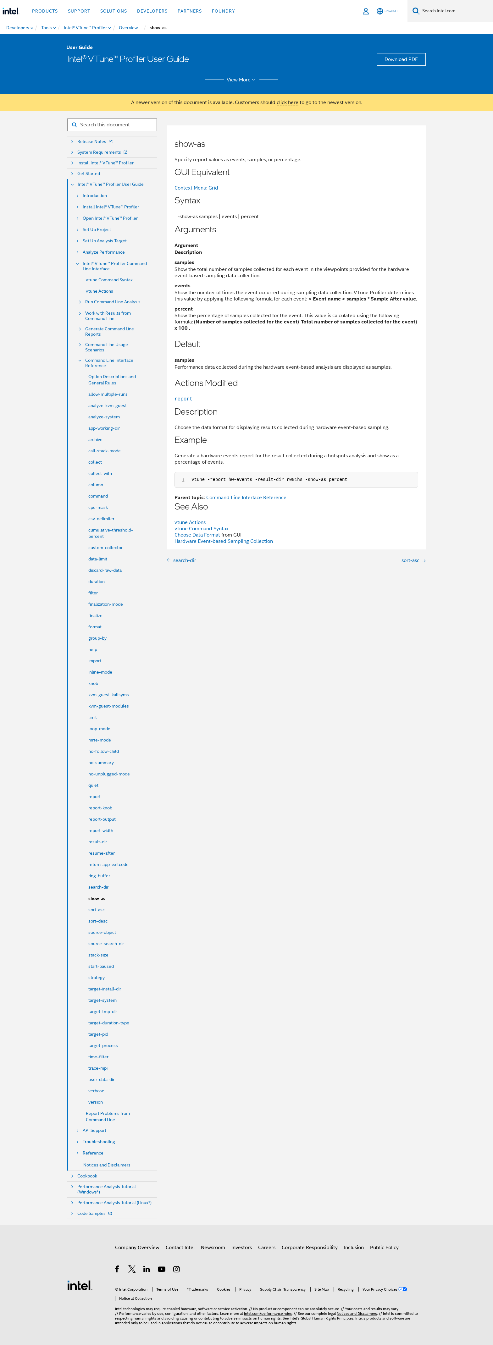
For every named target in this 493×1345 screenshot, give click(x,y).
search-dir (98, 887)
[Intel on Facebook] (117, 1270)
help (92, 649)
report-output (102, 819)
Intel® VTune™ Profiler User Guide (111, 184)
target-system (102, 1000)
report (94, 796)
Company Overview (137, 1247)
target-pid (98, 1034)
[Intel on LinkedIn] (147, 1270)
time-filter (98, 1057)
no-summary (101, 762)
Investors (241, 1247)
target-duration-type (108, 1023)
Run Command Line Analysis (113, 302)
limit (92, 717)
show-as (96, 898)
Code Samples (95, 1213)
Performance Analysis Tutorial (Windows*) (106, 1189)
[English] (387, 11)
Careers (266, 1247)
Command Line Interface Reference (109, 363)
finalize (95, 615)
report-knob (100, 808)
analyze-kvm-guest (107, 405)
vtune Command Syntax (109, 280)
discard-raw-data (105, 570)
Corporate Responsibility (310, 1247)
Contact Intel (180, 1247)
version (95, 1102)
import (94, 661)
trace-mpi (98, 1068)
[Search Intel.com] (456, 11)
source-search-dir (106, 943)
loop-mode (99, 728)
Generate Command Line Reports (109, 331)
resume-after (101, 853)
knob (93, 683)
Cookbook (87, 1176)
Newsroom (213, 1247)
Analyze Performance (104, 252)
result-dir (97, 842)
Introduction (95, 195)
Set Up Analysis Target (105, 241)
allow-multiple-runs (108, 394)
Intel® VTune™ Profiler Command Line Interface (115, 266)
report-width (100, 830)
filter (93, 593)
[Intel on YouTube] (162, 1270)
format (95, 627)
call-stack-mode (104, 451)
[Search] (416, 11)
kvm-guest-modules (108, 706)
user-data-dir (101, 1079)
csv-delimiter (101, 518)
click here (287, 102)
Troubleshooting (99, 1141)
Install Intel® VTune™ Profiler (105, 163)
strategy (96, 977)
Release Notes (95, 141)
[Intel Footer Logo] (79, 1285)
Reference (93, 1153)
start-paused (101, 966)
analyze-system (104, 417)
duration (96, 581)
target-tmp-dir (102, 1011)
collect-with (100, 473)
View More (242, 80)
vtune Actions (99, 291)
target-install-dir (104, 989)
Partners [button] (190, 11)
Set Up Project (97, 229)
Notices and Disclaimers (106, 1165)
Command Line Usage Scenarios (106, 347)
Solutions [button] (113, 11)
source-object (102, 932)
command (98, 496)
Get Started (88, 173)
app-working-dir (104, 428)
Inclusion (354, 1247)
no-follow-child (103, 751)
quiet (93, 785)
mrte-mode (99, 740)
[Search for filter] (112, 125)
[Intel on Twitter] (132, 1270)
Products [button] (45, 11)
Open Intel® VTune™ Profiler (110, 218)
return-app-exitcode (108, 864)
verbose (96, 1091)
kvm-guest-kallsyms (108, 694)
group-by (97, 638)
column (95, 485)
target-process (103, 1045)
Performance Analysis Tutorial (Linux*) (114, 1202)
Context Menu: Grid (196, 188)
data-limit (97, 559)
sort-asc (96, 909)
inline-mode (100, 672)
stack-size (98, 955)
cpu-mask (98, 507)
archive (95, 439)
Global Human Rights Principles (327, 1318)
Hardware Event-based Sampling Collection (223, 541)
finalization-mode (105, 604)
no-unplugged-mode (109, 774)
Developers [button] (152, 11)
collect (95, 462)
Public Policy (384, 1247)
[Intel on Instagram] (177, 1270)
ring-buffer (99, 876)
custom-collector (105, 547)
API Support (94, 1130)
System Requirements (103, 152)
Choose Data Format (197, 535)
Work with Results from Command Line (108, 316)
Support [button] (79, 11)
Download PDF (401, 59)
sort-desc (98, 921)
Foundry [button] (223, 11)
